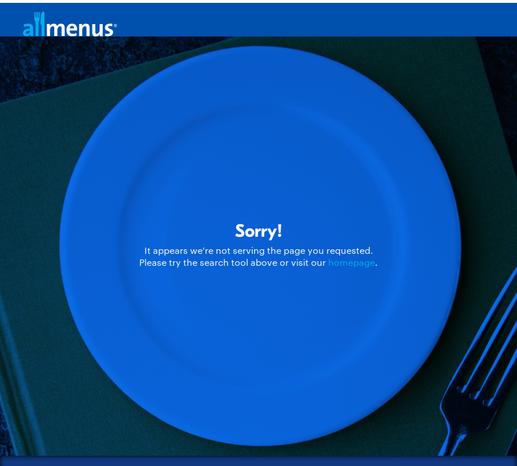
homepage (351, 262)
